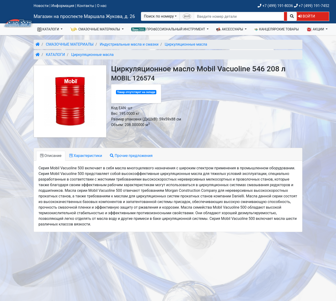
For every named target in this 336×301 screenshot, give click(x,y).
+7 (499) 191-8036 (275, 6)
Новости (41, 6)
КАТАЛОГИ (48, 29)
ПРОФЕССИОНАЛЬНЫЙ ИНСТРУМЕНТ (168, 29)
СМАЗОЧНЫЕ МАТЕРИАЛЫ (95, 29)
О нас (102, 6)
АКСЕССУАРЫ (230, 29)
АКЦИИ (315, 29)
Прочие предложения (131, 155)
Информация (62, 6)
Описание (50, 155)
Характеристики (85, 155)
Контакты (85, 6)
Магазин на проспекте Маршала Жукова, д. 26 (84, 16)
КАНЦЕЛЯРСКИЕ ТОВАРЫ (276, 29)
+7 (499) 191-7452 (311, 6)
